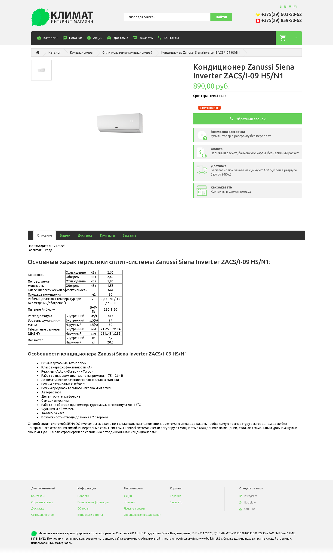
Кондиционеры (81, 52)
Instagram (248, 495)
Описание (44, 235)
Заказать (129, 235)
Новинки (129, 502)
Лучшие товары (134, 508)
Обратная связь (42, 502)
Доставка (85, 235)
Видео (65, 235)
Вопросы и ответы (90, 514)
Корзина (175, 495)
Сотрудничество (42, 514)
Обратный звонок (247, 118)
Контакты (107, 235)
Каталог (55, 52)
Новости (83, 495)
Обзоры (83, 508)
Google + (247, 502)
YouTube (247, 508)
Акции (128, 495)
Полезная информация (93, 502)
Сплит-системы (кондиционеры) (127, 52)
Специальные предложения (142, 514)
